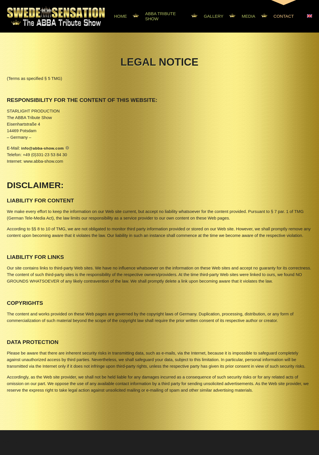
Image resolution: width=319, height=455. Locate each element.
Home (120, 16)
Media (248, 16)
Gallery (213, 16)
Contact (284, 16)
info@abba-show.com (42, 148)
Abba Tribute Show (160, 16)
